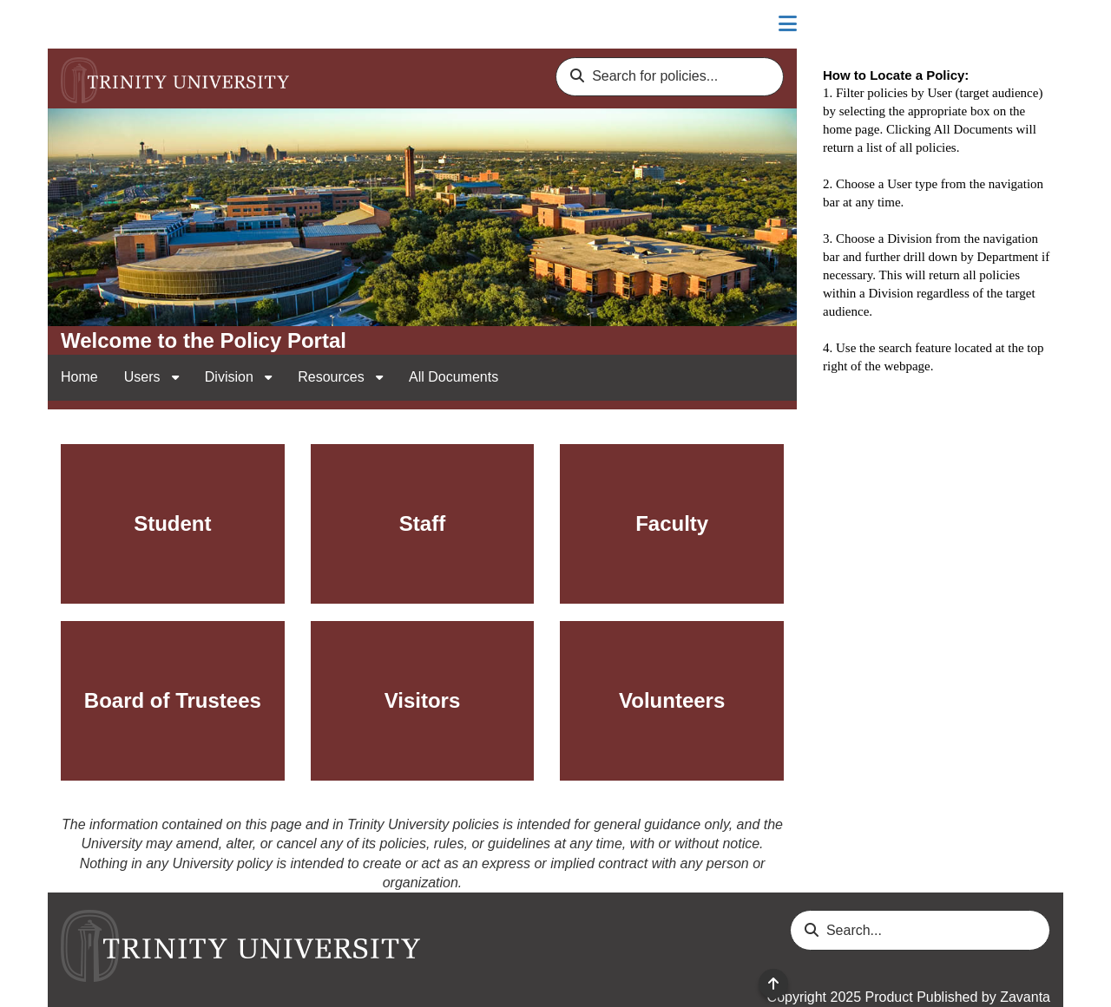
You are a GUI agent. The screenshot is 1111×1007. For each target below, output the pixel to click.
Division (231, 376)
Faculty (671, 523)
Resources (333, 376)
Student (172, 523)
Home (79, 376)
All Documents (453, 376)
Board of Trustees (172, 700)
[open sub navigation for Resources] (379, 377)
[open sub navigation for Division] (268, 377)
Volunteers (672, 700)
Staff (422, 523)
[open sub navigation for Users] (175, 377)
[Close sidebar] (788, 24)
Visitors (423, 700)
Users (144, 376)
